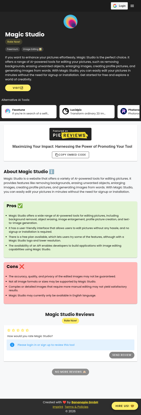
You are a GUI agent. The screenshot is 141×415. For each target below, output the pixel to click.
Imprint (58, 407)
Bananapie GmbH (84, 402)
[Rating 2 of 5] (13, 330)
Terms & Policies (76, 407)
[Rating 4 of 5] (22, 330)
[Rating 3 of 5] (18, 330)
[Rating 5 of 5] (27, 330)
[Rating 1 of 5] (9, 330)
